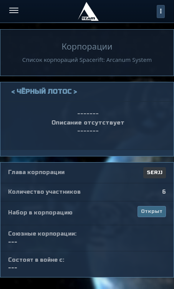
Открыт (151, 211)
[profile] (161, 11)
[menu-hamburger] (13, 11)
